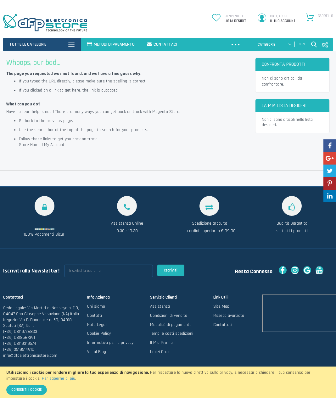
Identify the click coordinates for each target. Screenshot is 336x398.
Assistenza (160, 308)
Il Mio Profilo (161, 344)
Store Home (30, 145)
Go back (26, 121)
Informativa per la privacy (110, 344)
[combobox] (301, 44)
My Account (54, 145)
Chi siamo (96, 308)
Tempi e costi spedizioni (171, 336)
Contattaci (222, 326)
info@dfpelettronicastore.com (30, 357)
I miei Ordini (160, 353)
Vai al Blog (96, 353)
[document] (168, 382)
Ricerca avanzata (228, 317)
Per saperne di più (58, 378)
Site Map (221, 308)
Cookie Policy (99, 336)
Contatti (94, 317)
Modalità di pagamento (171, 326)
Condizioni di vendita (168, 317)
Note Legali (97, 326)
